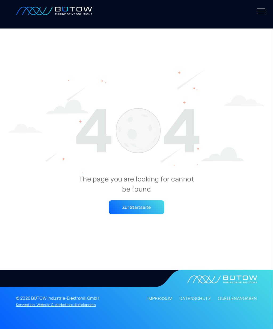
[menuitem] (156, 299)
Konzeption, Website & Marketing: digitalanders (56, 304)
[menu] (261, 11)
